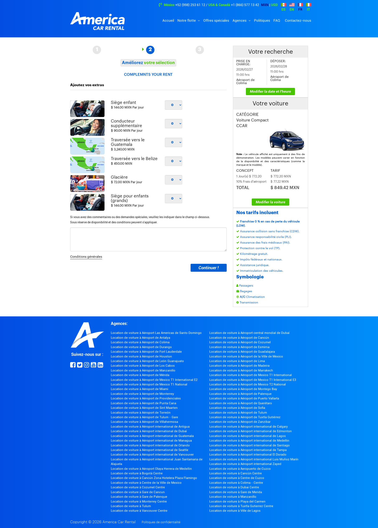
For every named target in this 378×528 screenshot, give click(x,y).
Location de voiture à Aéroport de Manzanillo (143, 370)
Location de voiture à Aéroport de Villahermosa (144, 422)
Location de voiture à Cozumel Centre (138, 487)
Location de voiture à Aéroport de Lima (237, 361)
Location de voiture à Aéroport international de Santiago (249, 445)
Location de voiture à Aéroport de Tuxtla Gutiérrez (245, 417)
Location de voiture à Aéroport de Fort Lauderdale (146, 352)
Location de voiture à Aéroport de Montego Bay (243, 389)
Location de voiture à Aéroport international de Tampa (248, 450)
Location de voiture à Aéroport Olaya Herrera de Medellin (151, 469)
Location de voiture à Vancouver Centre (139, 511)
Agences (240, 20)
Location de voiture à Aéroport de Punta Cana (143, 403)
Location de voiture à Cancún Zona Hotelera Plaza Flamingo (154, 478)
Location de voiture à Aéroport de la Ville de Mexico (246, 356)
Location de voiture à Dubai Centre (234, 487)
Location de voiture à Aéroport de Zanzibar (240, 422)
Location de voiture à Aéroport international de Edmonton (250, 431)
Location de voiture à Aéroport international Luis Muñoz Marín (253, 459)
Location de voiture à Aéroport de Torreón (141, 412)
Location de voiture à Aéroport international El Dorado (247, 454)
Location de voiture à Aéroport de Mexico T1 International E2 (154, 380)
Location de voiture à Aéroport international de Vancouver (152, 454)
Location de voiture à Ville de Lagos (234, 511)
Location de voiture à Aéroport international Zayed (245, 464)
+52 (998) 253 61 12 (190, 5)
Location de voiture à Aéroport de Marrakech (241, 370)
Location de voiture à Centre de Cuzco (236, 478)
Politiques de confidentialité (161, 522)
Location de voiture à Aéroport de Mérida (140, 375)
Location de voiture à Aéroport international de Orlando (150, 445)
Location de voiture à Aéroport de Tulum (238, 412)
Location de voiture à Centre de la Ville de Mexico (146, 483)
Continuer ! (208, 267)
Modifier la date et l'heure (270, 91)
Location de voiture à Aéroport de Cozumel (240, 342)
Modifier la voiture (270, 202)
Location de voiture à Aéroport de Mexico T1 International (250, 375)
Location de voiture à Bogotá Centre (137, 473)
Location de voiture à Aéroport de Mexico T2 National (247, 384)
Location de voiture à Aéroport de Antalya (140, 338)
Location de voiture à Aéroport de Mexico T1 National (149, 384)
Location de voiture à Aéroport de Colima (140, 342)
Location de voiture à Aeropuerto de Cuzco (240, 469)
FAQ (276, 20)
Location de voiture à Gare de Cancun (138, 492)
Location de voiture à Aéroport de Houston (141, 356)
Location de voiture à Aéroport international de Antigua (150, 426)
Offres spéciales (216, 20)
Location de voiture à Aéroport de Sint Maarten (144, 408)
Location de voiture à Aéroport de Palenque (240, 394)
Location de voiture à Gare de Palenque (139, 497)
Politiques (262, 20)
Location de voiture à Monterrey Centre (139, 501)
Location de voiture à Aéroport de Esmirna (239, 347)
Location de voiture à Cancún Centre (235, 473)
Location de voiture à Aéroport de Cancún (239, 338)
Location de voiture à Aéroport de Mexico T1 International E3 (252, 380)
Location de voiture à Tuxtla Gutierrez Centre (241, 506)
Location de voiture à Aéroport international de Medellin (249, 440)
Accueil (168, 20)
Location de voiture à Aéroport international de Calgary (248, 426)
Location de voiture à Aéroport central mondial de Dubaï (249, 333)
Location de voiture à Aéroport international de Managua (151, 440)
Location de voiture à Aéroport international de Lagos (247, 436)
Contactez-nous (298, 20)
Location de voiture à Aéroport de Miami (139, 389)
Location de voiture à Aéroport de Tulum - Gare (144, 417)
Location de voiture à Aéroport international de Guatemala (152, 436)
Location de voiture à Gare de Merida (235, 492)
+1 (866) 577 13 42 (245, 5)
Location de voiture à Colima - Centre (236, 483)
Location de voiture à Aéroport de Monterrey (142, 394)
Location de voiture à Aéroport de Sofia (237, 408)
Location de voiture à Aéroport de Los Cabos (143, 366)
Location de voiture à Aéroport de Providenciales (146, 398)
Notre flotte (187, 20)
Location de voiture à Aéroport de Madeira (239, 366)
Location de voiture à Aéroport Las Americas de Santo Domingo (156, 333)
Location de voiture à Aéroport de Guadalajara (242, 352)
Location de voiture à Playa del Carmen (237, 501)
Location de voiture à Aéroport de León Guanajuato (147, 361)
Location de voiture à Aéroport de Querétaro (240, 403)
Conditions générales (86, 256)
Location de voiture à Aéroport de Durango (141, 347)
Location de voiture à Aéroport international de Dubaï (149, 431)
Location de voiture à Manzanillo (232, 497)
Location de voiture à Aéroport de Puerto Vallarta (244, 398)
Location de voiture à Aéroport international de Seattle (149, 450)
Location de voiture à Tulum (131, 506)
